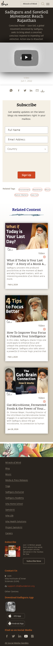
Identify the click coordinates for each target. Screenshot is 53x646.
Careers (9, 533)
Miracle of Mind (13, 463)
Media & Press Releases (16, 480)
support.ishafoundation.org (20, 586)
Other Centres (12, 592)
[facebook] (19, 90)
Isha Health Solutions (15, 521)
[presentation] (26, 160)
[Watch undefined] (27, 57)
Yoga (7, 486)
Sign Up (26, 175)
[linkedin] (31, 90)
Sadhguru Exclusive (14, 492)
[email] (37, 90)
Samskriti (10, 510)
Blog (7, 468)
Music (8, 474)
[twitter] (25, 90)
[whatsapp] (11, 90)
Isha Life (9, 516)
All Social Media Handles (17, 643)
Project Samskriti (13, 527)
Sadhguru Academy (14, 498)
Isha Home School (14, 504)
